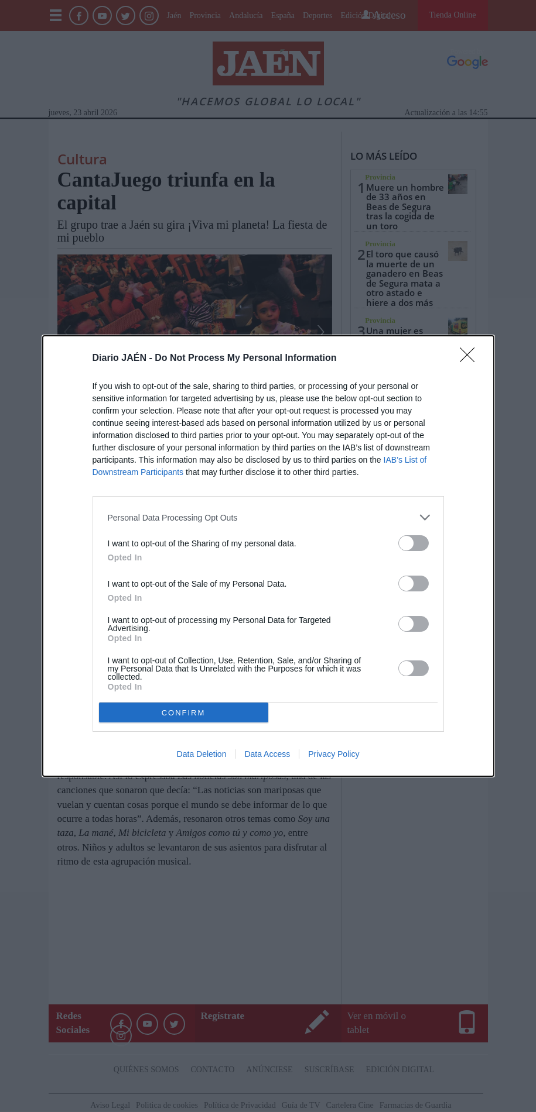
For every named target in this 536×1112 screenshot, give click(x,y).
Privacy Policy (333, 754)
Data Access (267, 754)
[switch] (413, 543)
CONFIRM (184, 712)
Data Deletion (202, 754)
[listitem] (268, 517)
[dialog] (268, 556)
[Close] (471, 358)
